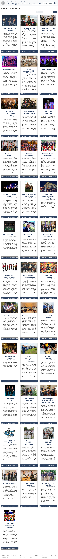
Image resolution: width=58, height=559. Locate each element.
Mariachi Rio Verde (10, 357)
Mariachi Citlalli (9, 235)
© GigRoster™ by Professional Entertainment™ (9, 556)
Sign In (29, 3)
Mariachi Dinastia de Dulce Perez (10, 113)
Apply (55, 12)
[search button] (55, 3)
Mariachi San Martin (29, 399)
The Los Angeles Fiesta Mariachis (48, 29)
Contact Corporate (22, 556)
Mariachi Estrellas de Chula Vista (28, 358)
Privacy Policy (37, 556)
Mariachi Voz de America (48, 484)
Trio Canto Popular (10, 399)
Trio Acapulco (9, 316)
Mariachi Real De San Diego (29, 195)
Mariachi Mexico (48, 69)
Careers (31, 556)
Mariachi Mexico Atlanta (29, 484)
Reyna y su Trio (29, 29)
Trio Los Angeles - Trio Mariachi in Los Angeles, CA (48, 400)
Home (8, 2)
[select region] (37, 3)
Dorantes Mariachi (48, 112)
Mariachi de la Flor (29, 236)
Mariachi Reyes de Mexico (48, 236)
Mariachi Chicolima (48, 276)
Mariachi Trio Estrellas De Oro (29, 112)
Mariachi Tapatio (29, 316)
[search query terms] (49, 3)
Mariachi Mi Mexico (48, 317)
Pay (25, 2)
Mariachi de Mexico (9, 155)
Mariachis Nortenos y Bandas (9, 525)
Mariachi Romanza (29, 155)
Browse (12, 2)
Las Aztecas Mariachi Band (9, 276)
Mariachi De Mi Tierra (10, 442)
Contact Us (17, 3)
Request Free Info (13, 51)
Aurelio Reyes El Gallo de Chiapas (29, 276)
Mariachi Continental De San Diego (48, 196)
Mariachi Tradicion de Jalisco (48, 443)
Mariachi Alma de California (48, 155)
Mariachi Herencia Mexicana (29, 443)
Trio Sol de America (48, 357)
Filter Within (39, 12)
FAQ (22, 2)
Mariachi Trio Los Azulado (10, 29)
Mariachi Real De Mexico (9, 195)
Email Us (4, 51)
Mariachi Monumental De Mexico (29, 71)
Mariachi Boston (9, 483)
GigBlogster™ (45, 556)
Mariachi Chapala (10, 69)
